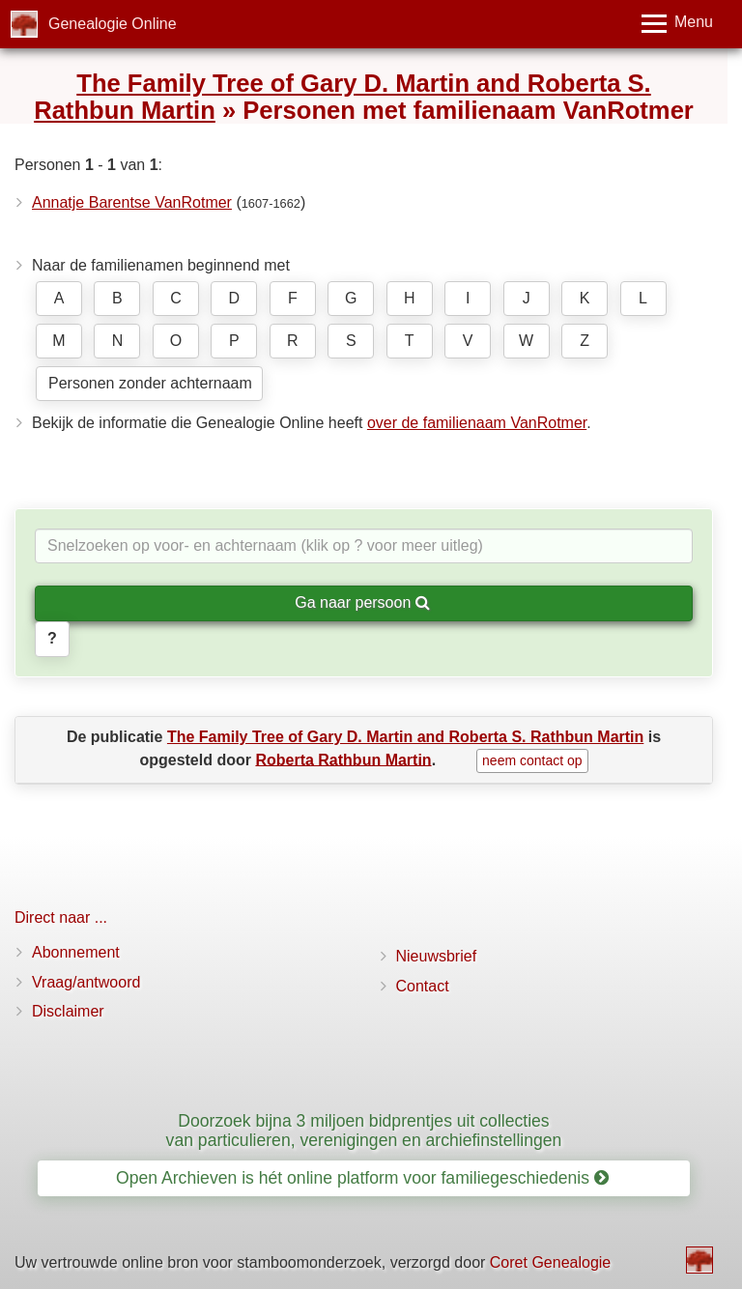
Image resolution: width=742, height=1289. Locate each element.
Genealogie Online (112, 23)
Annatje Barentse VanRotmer (132, 202)
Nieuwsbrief (436, 956)
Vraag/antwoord (86, 982)
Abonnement (76, 952)
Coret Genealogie (550, 1262)
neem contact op (532, 760)
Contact (422, 986)
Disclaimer (68, 1011)
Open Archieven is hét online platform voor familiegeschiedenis (362, 1178)
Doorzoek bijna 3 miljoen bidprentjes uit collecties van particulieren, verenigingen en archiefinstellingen (364, 1130)
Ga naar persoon (362, 602)
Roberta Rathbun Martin (343, 759)
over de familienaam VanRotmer (476, 423)
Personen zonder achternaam (150, 383)
